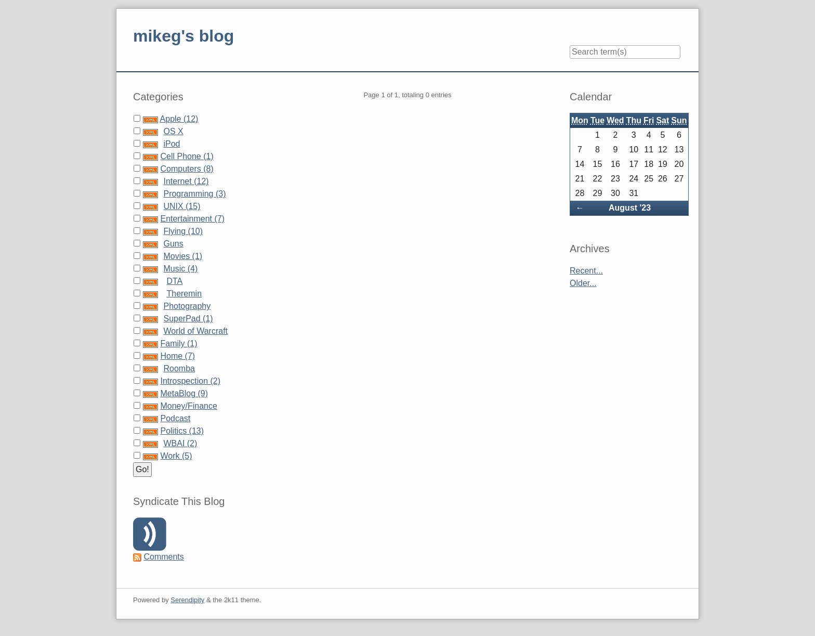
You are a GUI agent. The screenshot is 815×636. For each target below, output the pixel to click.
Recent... (586, 270)
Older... (583, 283)
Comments (163, 556)
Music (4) (180, 268)
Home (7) (177, 356)
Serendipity (187, 600)
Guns (173, 243)
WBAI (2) (180, 443)
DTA (174, 281)
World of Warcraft (195, 331)
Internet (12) (185, 181)
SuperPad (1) (188, 318)
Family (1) (178, 343)
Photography (187, 306)
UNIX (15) (181, 206)
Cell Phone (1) (186, 156)
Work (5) (176, 455)
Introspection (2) (190, 381)
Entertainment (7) (192, 218)
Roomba (178, 368)
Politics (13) (182, 430)
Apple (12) (179, 118)
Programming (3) (194, 193)
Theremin (184, 293)
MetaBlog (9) (184, 393)
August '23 (630, 207)
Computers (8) (186, 168)
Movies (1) (182, 256)
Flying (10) (183, 231)
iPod (171, 143)
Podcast (175, 418)
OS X (173, 131)
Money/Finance (188, 405)
